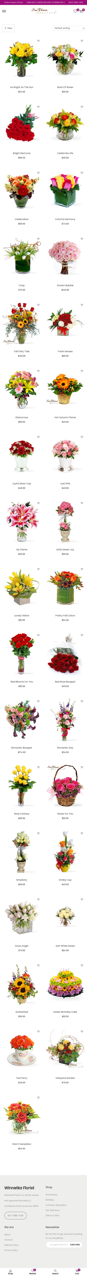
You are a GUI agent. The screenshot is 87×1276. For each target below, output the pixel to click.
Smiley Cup (65, 880)
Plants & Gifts (52, 1215)
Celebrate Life (65, 153)
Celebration (22, 219)
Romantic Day (65, 747)
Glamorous (21, 417)
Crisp (22, 285)
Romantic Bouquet (21, 747)
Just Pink (65, 483)
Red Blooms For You (22, 681)
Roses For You (65, 813)
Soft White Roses (65, 946)
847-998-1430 (15, 1215)
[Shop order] (69, 28)
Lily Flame (21, 549)
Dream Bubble (65, 285)
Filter (8, 28)
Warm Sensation (21, 1144)
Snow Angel (21, 946)
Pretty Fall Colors (65, 615)
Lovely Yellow (21, 615)
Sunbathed (22, 1012)
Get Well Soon (53, 1210)
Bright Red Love (21, 153)
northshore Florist (13, 1206)
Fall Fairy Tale (21, 351)
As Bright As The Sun (21, 87)
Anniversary (51, 1194)
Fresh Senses (65, 351)
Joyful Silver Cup (21, 483)
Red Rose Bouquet (65, 681)
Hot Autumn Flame (65, 417)
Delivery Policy (11, 1245)
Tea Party (21, 1078)
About (7, 1234)
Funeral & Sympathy (56, 1205)
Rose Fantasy (21, 813)
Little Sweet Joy (65, 549)
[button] (38, 41)
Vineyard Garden (65, 1078)
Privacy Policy (11, 1250)
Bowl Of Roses (65, 87)
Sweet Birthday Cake (65, 1012)
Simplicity (21, 880)
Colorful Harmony (65, 219)
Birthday (50, 1199)
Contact (8, 1239)
